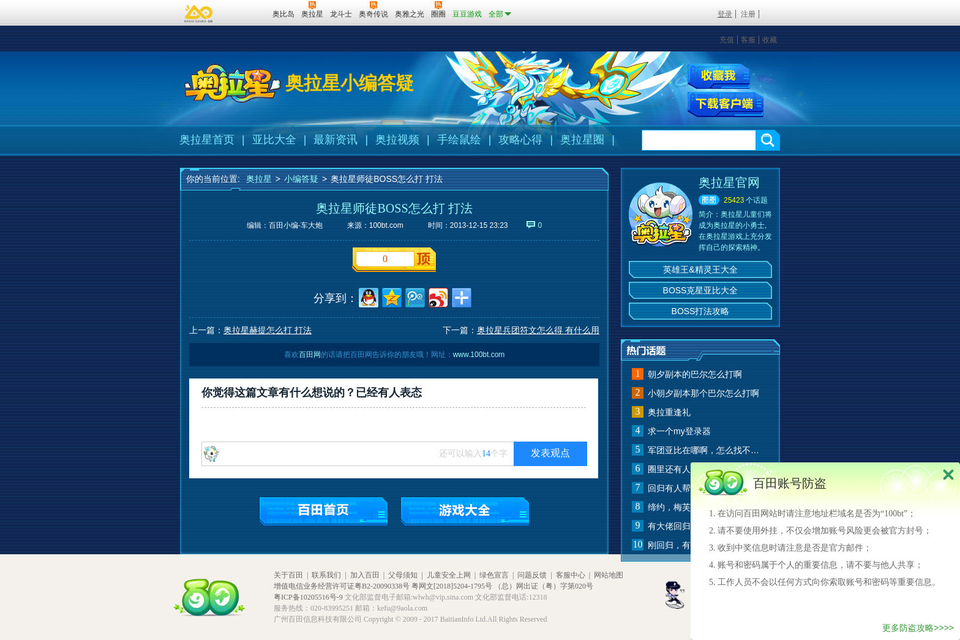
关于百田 (288, 575)
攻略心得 (520, 140)
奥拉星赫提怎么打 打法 (267, 330)
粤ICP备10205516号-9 (308, 597)
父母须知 (403, 575)
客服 (748, 40)
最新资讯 (335, 140)
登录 (725, 14)
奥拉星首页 (206, 140)
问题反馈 (532, 575)
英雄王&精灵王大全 (700, 269)
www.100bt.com (479, 354)
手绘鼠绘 (459, 140)
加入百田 (365, 575)
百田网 (245, 13)
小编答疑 (301, 179)
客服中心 (570, 575)
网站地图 (608, 575)
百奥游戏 (199, 13)
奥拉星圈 (582, 140)
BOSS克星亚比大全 (700, 290)
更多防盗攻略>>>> (918, 628)
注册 (748, 14)
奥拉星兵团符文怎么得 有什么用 (538, 330)
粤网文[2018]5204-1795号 (451, 586)
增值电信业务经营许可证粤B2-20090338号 (342, 586)
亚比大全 (274, 140)
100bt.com (386, 225)
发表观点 (550, 453)
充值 (726, 40)
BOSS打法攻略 (701, 311)
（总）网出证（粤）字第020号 (543, 586)
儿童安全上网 (449, 575)
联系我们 (326, 575)
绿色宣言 (494, 575)
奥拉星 (259, 179)
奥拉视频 (397, 140)
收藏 (769, 40)
